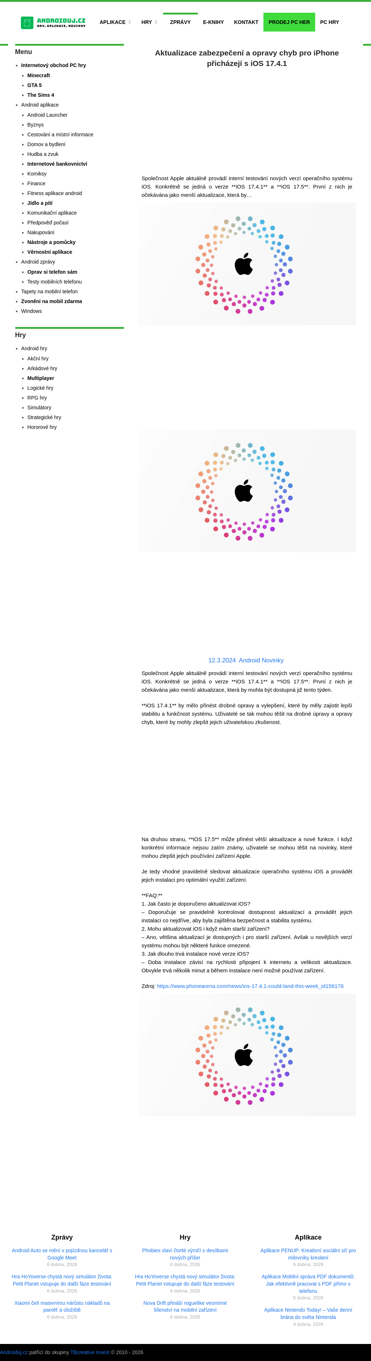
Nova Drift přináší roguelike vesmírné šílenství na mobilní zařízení (185, 1306)
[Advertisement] (247, 119)
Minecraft (39, 75)
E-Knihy (213, 22)
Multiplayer (41, 378)
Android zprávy (38, 262)
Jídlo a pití (40, 203)
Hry (147, 22)
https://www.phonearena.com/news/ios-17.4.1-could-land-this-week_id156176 (250, 986)
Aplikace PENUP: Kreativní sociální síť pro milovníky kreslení (308, 1254)
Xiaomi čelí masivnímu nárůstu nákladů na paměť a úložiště (62, 1306)
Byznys (36, 125)
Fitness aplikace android (55, 193)
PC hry (329, 22)
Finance (37, 183)
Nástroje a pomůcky (52, 242)
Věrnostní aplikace (50, 252)
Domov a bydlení (47, 144)
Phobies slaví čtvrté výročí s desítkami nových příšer (185, 1254)
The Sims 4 (41, 95)
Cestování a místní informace (60, 134)
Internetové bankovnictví (57, 164)
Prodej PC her (289, 22)
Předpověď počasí (48, 223)
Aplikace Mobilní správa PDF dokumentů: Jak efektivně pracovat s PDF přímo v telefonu (308, 1284)
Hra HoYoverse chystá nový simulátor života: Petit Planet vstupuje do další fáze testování (62, 1280)
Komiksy (37, 174)
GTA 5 (35, 85)
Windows (31, 311)
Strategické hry (44, 417)
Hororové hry (42, 427)
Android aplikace (40, 105)
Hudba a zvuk (43, 154)
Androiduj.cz (14, 1352)
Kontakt (246, 22)
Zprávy (180, 22)
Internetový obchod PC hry (53, 65)
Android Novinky (261, 660)
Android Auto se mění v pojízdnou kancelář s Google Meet (62, 1254)
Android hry (34, 348)
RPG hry (37, 398)
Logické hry (41, 388)
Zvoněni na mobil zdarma (51, 301)
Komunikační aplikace (52, 213)
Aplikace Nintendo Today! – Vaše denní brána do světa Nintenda (308, 1313)
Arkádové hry (42, 368)
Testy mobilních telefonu (55, 282)
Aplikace (113, 22)
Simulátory (39, 407)
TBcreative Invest (89, 1352)
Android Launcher (48, 115)
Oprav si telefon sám (53, 272)
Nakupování (41, 232)
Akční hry (38, 358)
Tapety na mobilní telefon (49, 291)
